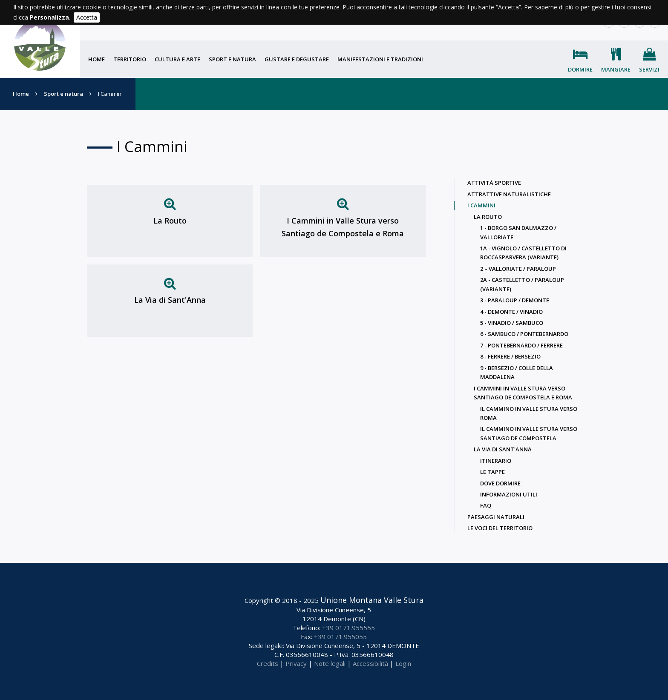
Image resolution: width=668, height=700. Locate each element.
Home (96, 59)
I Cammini (481, 205)
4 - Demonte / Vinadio (511, 312)
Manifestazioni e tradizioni (380, 59)
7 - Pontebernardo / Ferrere (521, 345)
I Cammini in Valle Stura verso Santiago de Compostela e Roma (343, 226)
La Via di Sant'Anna (170, 300)
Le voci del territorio (500, 528)
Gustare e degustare (297, 59)
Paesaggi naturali (495, 517)
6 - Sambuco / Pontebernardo (524, 334)
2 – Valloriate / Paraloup (518, 269)
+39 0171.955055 (340, 636)
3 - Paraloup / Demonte (514, 300)
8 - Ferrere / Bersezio (510, 356)
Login (403, 663)
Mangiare (616, 69)
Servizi (649, 69)
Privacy (296, 663)
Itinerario (495, 461)
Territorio (129, 59)
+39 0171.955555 (348, 627)
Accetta (86, 17)
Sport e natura (232, 59)
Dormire (580, 69)
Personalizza (49, 17)
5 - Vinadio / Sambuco (511, 323)
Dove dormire (500, 483)
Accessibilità (370, 663)
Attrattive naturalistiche (509, 194)
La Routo (170, 220)
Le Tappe (492, 472)
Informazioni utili (508, 494)
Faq (485, 505)
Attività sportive (494, 182)
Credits (267, 663)
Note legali (330, 663)
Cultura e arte (177, 59)
